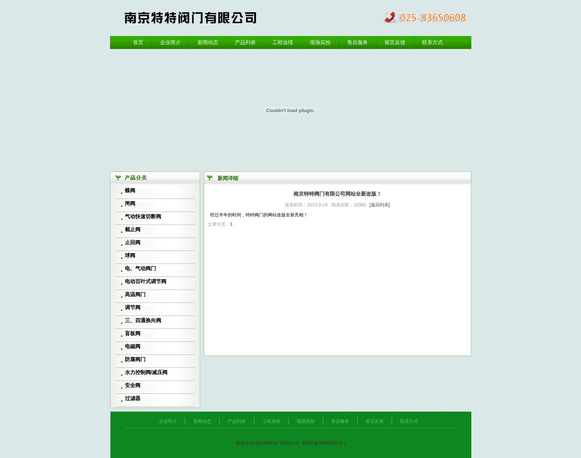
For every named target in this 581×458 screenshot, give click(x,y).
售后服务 (357, 42)
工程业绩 (282, 42)
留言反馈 (395, 42)
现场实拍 (320, 42)
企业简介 (170, 42)
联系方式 (432, 42)
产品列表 (245, 42)
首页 (138, 42)
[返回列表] (379, 204)
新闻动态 (207, 42)
